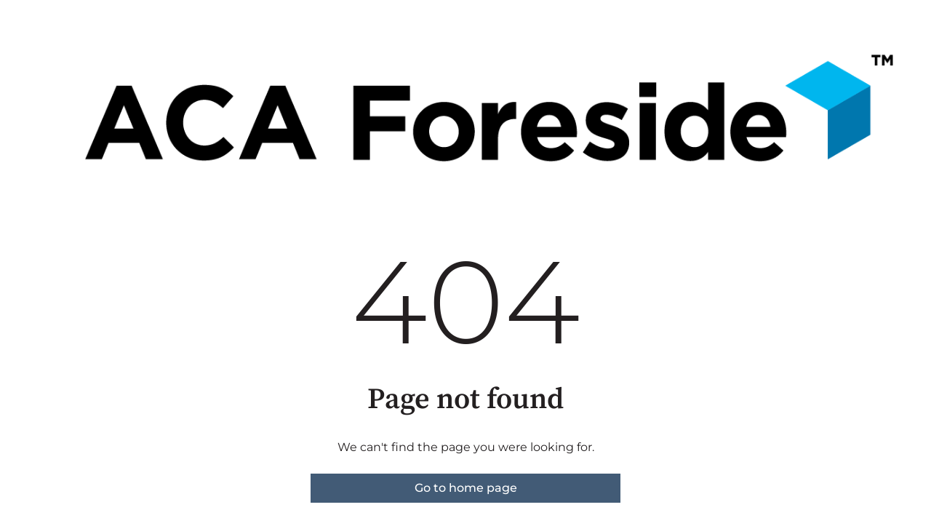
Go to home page (466, 488)
